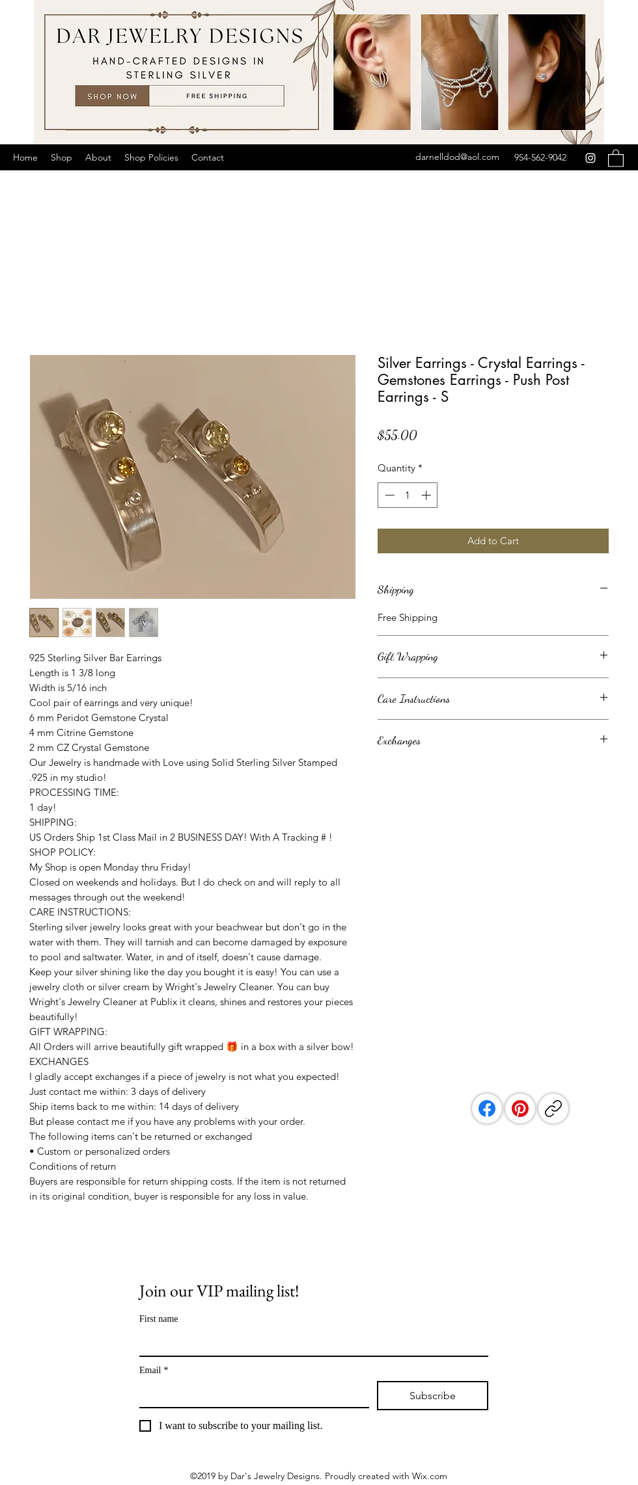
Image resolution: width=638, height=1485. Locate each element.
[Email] (250, 1394)
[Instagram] (590, 157)
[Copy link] (553, 1109)
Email (153, 1370)
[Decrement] (388, 495)
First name (158, 1319)
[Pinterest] (520, 1109)
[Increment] (427, 495)
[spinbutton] (408, 495)
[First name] (309, 1343)
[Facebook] (487, 1109)
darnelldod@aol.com (457, 157)
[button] (616, 157)
